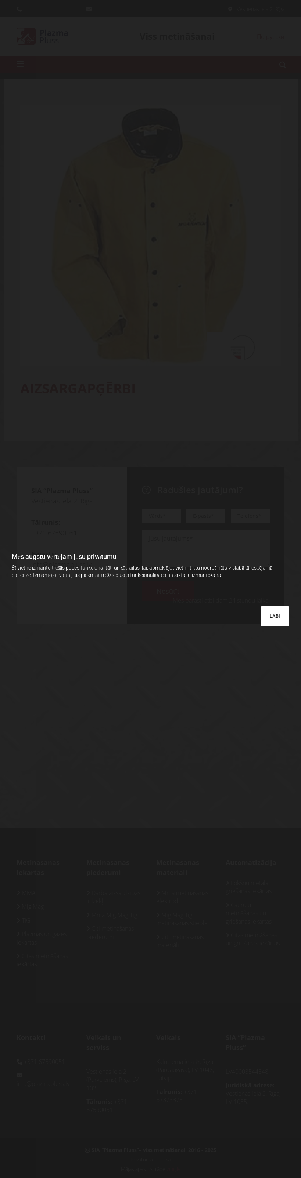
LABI (275, 616)
